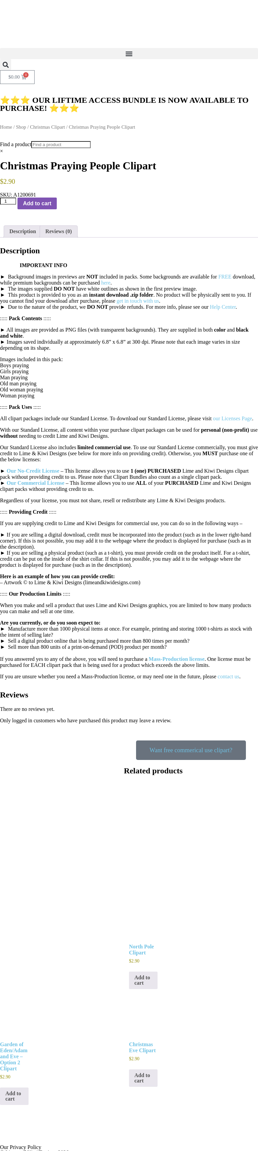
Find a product (15, 144)
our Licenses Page (232, 418)
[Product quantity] (8, 201)
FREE (224, 277)
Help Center (223, 307)
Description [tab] (22, 231)
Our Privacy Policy (20, 1120)
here (106, 283)
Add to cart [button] (142, 952)
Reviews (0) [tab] (58, 231)
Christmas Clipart (47, 127)
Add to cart (37, 203)
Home (6, 127)
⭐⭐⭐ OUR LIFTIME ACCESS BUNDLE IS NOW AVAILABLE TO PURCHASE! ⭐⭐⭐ (124, 104)
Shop (21, 127)
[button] (129, 53)
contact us (228, 676)
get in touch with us (138, 301)
